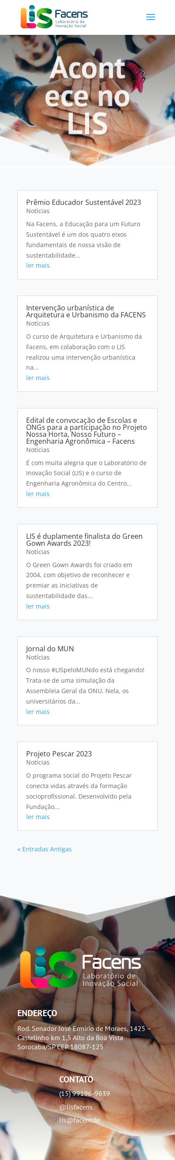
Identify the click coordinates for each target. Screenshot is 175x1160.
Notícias (38, 211)
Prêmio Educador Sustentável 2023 (83, 202)
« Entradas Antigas (44, 849)
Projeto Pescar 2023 (59, 754)
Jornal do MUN (50, 648)
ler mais (38, 265)
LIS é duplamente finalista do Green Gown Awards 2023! (84, 539)
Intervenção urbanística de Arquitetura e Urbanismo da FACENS (86, 311)
